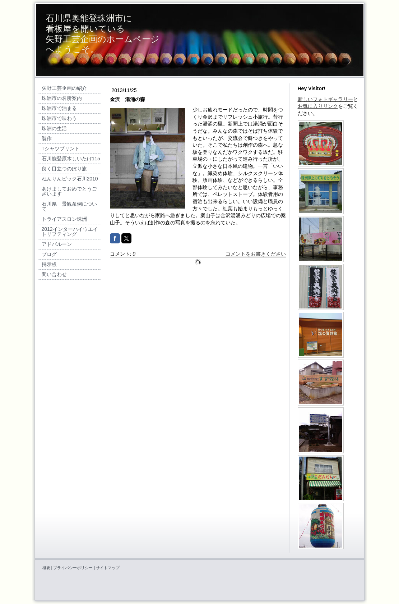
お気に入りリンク (318, 106)
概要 (46, 568)
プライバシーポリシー (73, 568)
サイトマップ (108, 568)
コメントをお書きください (256, 254)
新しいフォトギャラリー (325, 99)
